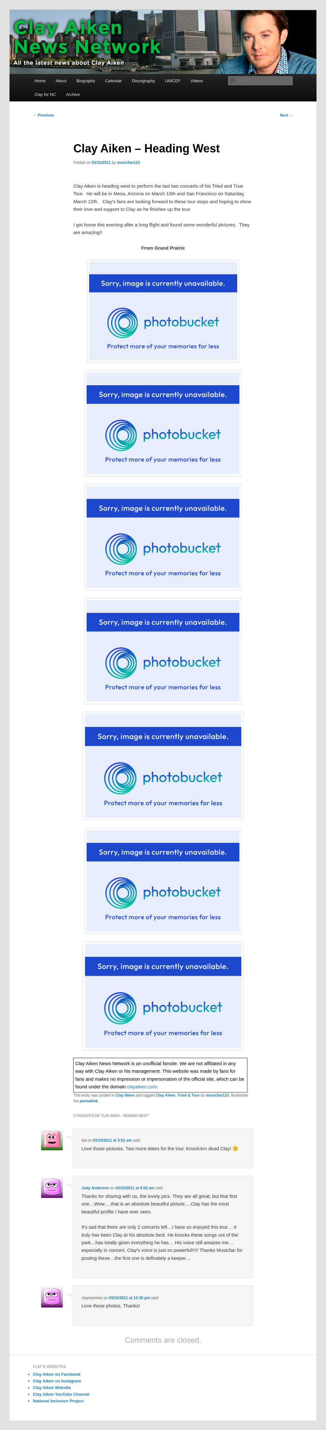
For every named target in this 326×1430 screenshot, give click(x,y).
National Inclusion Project (58, 1401)
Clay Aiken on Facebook (57, 1374)
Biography (85, 80)
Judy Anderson (95, 1188)
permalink (89, 1101)
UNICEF (172, 80)
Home (40, 80)
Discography (143, 80)
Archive (73, 94)
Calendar (113, 80)
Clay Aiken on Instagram (57, 1381)
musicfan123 (128, 162)
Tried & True (188, 1095)
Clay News (125, 1095)
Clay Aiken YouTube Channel (61, 1394)
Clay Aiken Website (52, 1387)
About (61, 80)
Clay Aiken (165, 1095)
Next (286, 115)
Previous (43, 115)
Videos (196, 80)
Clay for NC (45, 94)
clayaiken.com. (143, 1086)
